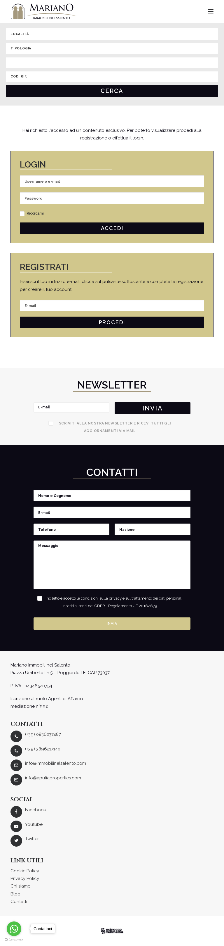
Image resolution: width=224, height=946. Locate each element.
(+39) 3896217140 (42, 749)
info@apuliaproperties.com (53, 778)
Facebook (35, 809)
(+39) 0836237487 (43, 734)
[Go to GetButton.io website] (14, 940)
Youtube (34, 824)
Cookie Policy (24, 871)
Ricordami (32, 213)
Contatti (18, 901)
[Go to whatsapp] (14, 928)
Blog (15, 894)
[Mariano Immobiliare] (43, 11)
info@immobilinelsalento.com (55, 763)
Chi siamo (20, 886)
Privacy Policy (24, 878)
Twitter (32, 838)
